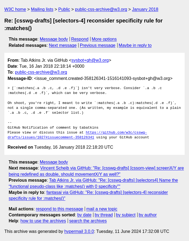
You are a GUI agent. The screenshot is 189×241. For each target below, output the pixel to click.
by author (148, 215)
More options (104, 39)
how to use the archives (43, 221)
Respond (80, 39)
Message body (54, 39)
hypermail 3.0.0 (79, 231)
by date (84, 215)
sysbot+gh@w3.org (90, 60)
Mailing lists (42, 9)
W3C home (15, 9)
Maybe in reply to (135, 45)
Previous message (98, 45)
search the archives (88, 221)
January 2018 (145, 9)
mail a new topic (102, 209)
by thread (104, 215)
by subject (125, 215)
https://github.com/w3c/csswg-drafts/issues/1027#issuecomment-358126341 (77, 135)
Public (64, 9)
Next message (63, 45)
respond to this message (59, 209)
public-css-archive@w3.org (101, 9)
